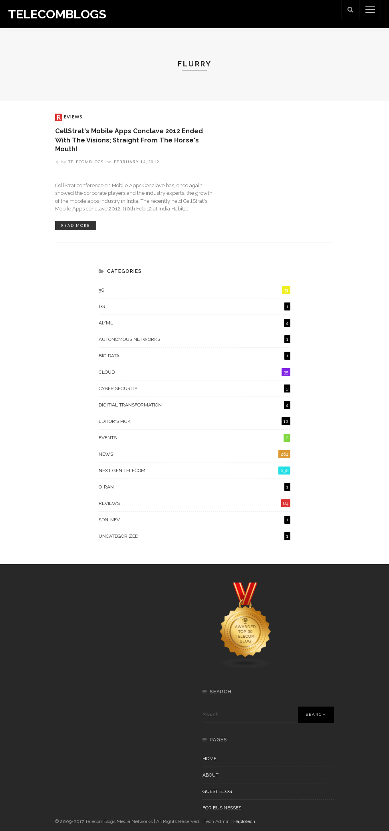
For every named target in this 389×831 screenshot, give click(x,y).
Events (194, 438)
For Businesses (221, 808)
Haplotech (244, 821)
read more (75, 225)
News (194, 454)
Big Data (194, 356)
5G (194, 290)
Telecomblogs (85, 161)
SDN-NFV (194, 520)
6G (194, 306)
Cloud (194, 372)
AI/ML (194, 323)
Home (209, 758)
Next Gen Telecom (194, 471)
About (210, 775)
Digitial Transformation (194, 405)
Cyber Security (194, 388)
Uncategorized (194, 536)
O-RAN (194, 487)
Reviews (70, 117)
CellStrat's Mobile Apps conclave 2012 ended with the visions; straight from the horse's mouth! (129, 140)
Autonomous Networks (194, 339)
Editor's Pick (194, 421)
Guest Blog (217, 791)
